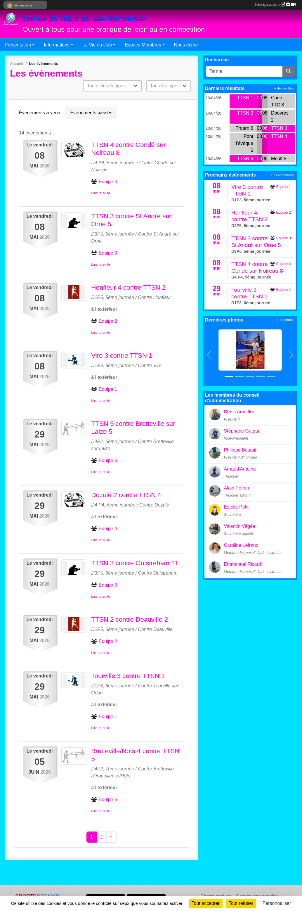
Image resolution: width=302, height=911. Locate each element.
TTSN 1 (245, 97)
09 (259, 97)
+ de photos (285, 319)
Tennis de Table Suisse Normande (83, 18)
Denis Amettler (239, 411)
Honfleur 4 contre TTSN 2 (128, 287)
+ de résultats (284, 88)
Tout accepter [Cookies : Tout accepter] (206, 903)
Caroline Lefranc (241, 545)
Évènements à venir (39, 112)
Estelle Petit (236, 506)
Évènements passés (91, 112)
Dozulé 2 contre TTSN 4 (126, 495)
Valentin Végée (239, 526)
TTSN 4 (279, 136)
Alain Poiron (236, 487)
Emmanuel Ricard (242, 564)
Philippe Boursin (241, 449)
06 (259, 112)
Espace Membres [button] (143, 44)
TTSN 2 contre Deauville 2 (129, 619)
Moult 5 (278, 158)
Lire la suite (100, 193)
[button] (209, 355)
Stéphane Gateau (242, 430)
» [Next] (111, 836)
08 (265, 112)
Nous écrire (186, 44)
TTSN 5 (245, 158)
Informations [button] (57, 44)
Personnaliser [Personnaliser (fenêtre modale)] (277, 903)
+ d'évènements (282, 175)
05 (265, 97)
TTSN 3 (279, 128)
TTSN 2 (245, 112)
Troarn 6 (244, 128)
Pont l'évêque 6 (244, 143)
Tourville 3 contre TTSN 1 (128, 676)
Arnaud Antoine (240, 468)
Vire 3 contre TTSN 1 (121, 355)
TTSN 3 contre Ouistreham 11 (134, 563)
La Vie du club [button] (97, 44)
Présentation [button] (18, 44)
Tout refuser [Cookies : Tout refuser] (241, 903)
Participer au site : (275, 5)
